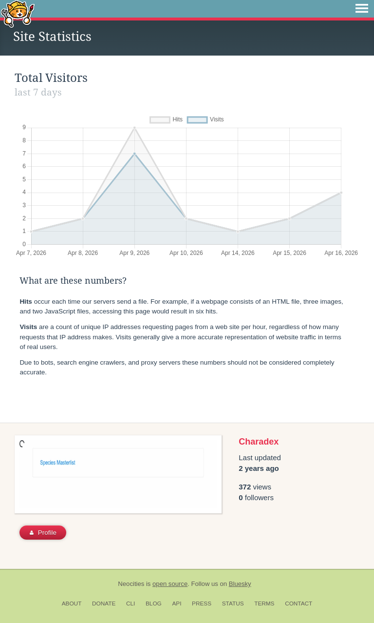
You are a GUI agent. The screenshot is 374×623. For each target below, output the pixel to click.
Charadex (259, 442)
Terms (264, 603)
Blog (154, 603)
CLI (130, 603)
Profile (43, 532)
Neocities (131, 583)
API (176, 603)
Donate (103, 603)
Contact (298, 603)
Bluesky (240, 583)
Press (201, 603)
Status (233, 603)
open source (169, 583)
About (72, 603)
